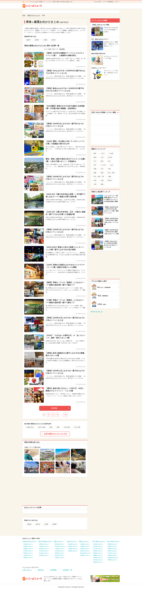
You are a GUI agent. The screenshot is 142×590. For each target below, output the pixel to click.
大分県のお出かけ (112, 553)
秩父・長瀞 (110, 172)
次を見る (54, 408)
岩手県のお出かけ (28, 551)
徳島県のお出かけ (98, 562)
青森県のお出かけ (28, 548)
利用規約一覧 (67, 570)
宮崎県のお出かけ (112, 555)
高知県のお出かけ (98, 557)
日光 (101, 169)
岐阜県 (37, 524)
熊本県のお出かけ (112, 551)
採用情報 (53, 570)
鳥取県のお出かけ (98, 551)
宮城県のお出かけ (28, 546)
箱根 (109, 176)
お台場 (110, 153)
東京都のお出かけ (59, 544)
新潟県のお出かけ (44, 548)
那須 (101, 161)
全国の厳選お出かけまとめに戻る (55, 434)
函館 (101, 184)
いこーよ (27, 1)
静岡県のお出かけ (73, 551)
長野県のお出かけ (44, 544)
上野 (101, 157)
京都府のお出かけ (85, 546)
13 (65, 415)
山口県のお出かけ (98, 548)
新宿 (94, 157)
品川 (111, 165)
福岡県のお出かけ (112, 544)
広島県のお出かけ (98, 544)
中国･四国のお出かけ (98, 541)
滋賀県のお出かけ (85, 555)
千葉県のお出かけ (59, 548)
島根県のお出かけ (98, 553)
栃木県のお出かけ (59, 555)
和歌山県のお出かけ (85, 553)
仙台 (109, 161)
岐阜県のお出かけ (73, 546)
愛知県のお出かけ (73, 544)
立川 (94, 161)
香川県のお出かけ (98, 560)
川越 (101, 180)
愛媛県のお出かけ (98, 555)
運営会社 (41, 570)
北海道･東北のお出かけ (29, 541)
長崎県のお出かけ (112, 548)
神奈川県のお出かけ (60, 546)
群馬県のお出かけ (59, 553)
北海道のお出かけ (28, 544)
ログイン (117, 1)
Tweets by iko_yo (96, 312)
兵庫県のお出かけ (85, 548)
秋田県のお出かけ (28, 553)
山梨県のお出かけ (44, 546)
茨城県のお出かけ (59, 557)
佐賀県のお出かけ (112, 546)
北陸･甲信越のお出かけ (45, 541)
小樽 (94, 184)
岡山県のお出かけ (98, 546)
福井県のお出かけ (44, 555)
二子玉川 (103, 165)
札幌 (94, 169)
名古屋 (109, 157)
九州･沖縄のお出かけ (113, 541)
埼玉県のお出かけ (59, 551)
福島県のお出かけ (28, 557)
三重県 (45, 524)
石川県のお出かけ (44, 551)
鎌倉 (94, 172)
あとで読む (98, 1)
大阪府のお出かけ (85, 544)
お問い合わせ (27, 570)
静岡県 (53, 524)
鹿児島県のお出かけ (113, 557)
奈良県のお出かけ (85, 551)
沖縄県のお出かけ (112, 560)
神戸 (94, 165)
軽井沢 (109, 180)
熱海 (101, 172)
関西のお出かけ (84, 541)
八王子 (102, 153)
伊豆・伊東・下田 (98, 176)
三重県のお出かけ (73, 548)
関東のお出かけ (58, 541)
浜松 (94, 180)
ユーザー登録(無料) (108, 1)
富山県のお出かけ (44, 553)
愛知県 (28, 524)
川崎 (109, 169)
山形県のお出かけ (28, 555)
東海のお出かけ (72, 541)
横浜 (94, 153)
